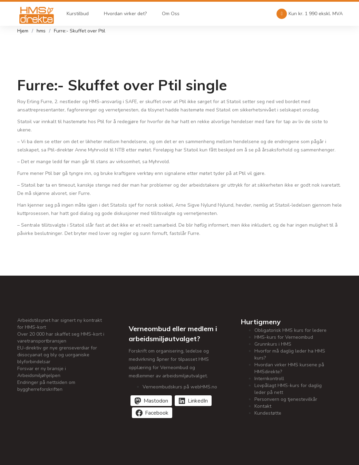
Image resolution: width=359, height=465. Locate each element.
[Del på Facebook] (152, 412)
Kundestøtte (267, 413)
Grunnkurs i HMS (272, 344)
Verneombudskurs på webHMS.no (180, 387)
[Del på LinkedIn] (193, 400)
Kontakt (262, 406)
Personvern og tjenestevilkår (285, 399)
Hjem (22, 31)
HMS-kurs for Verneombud (283, 337)
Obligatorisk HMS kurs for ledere (290, 330)
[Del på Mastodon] (151, 400)
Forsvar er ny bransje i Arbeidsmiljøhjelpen (41, 372)
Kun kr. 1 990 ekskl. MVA (309, 14)
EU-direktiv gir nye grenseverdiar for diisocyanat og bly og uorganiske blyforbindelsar (57, 355)
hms (41, 31)
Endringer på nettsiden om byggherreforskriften (46, 386)
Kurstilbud (76, 13)
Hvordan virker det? (123, 13)
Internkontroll (269, 378)
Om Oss (168, 13)
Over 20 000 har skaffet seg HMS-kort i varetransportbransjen (60, 337)
